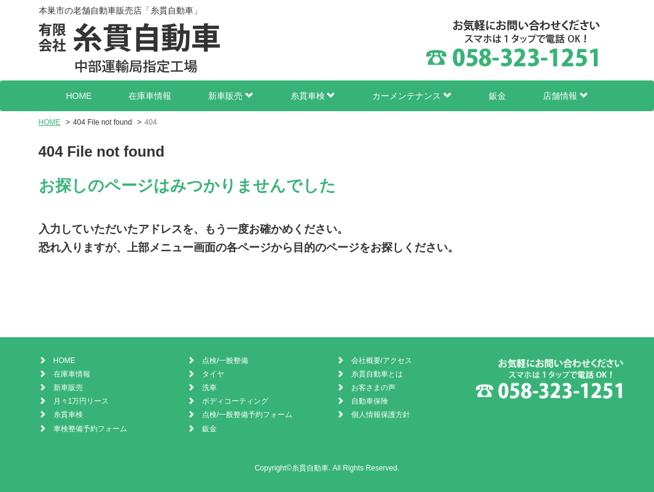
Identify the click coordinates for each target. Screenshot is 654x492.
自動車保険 (369, 401)
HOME (78, 96)
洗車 (209, 387)
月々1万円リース (81, 401)
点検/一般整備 (225, 360)
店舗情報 (565, 96)
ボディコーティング (235, 401)
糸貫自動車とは (377, 374)
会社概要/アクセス (381, 360)
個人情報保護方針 (380, 414)
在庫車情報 (149, 96)
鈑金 (497, 96)
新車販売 (231, 96)
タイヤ (213, 374)
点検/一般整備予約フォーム (247, 414)
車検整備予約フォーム (90, 428)
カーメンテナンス (412, 96)
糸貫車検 (313, 96)
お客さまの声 (373, 387)
